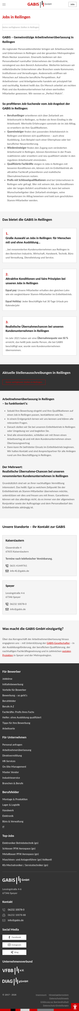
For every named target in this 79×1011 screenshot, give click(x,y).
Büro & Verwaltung (12, 821)
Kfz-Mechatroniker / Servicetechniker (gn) (25, 865)
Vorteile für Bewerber (14, 689)
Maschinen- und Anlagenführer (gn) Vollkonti (27, 859)
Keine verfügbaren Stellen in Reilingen (21, 27)
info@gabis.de (16, 920)
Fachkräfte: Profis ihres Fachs (18, 712)
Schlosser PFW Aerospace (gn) (18, 848)
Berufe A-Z (8, 706)
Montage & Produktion (15, 799)
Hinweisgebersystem (59, 994)
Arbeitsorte (8, 728)
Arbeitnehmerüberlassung (16, 750)
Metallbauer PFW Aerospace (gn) (20, 854)
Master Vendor (10, 772)
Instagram (14, 944)
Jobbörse (7, 678)
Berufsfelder (9, 701)
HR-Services (8, 761)
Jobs (73, 4)
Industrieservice (11, 777)
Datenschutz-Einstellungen (56, 1005)
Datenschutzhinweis (59, 998)
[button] (4, 4)
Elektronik (7, 816)
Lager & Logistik (11, 804)
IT (3, 827)
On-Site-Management (14, 766)
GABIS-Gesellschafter (58, 643)
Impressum (41, 994)
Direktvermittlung (12, 755)
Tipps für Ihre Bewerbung (16, 723)
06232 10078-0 (16, 909)
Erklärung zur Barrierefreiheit (55, 1002)
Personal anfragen (12, 744)
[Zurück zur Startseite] (40, 4)
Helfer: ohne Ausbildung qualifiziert (21, 717)
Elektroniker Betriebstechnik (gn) (20, 843)
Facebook (14, 937)
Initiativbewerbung (12, 684)
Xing (14, 952)
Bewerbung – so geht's (14, 695)
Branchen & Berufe (12, 783)
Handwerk (8, 810)
